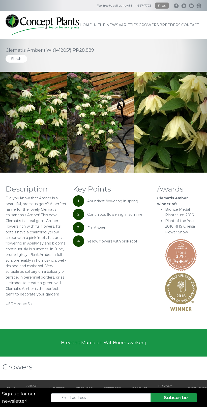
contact (190, 25)
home (86, 25)
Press (162, 5)
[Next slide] (191, 122)
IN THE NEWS (105, 25)
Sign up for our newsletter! (19, 397)
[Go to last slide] (15, 122)
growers (149, 25)
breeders (170, 25)
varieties (128, 25)
